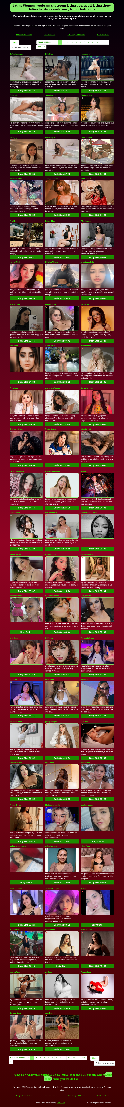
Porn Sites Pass (49, 34)
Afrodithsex (86, 221)
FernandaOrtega (87, 638)
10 (97, 42)
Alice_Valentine (51, 179)
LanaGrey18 (50, 138)
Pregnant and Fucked (24, 34)
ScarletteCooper (52, 889)
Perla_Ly (13, 138)
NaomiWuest (15, 972)
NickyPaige (85, 846)
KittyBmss (14, 638)
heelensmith (86, 54)
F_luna (84, 889)
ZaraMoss (85, 304)
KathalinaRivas (16, 722)
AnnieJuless (86, 345)
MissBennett (86, 429)
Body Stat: (26, 90)
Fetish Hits (61, 1103)
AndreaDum (86, 972)
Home (14, 43)
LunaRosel (49, 763)
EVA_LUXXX (86, 596)
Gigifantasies (86, 95)
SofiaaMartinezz (16, 54)
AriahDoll (13, 221)
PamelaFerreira (16, 763)
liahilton (84, 679)
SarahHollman (87, 388)
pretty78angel (51, 722)
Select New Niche (20, 47)
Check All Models (45, 42)
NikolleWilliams (51, 262)
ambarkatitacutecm (18, 846)
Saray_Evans (50, 429)
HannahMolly (15, 262)
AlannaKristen (87, 555)
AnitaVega (14, 388)
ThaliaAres (85, 763)
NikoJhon (49, 54)
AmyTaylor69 (86, 138)
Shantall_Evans (16, 429)
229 (39, 47)
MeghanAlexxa (87, 805)
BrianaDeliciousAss (89, 512)
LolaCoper (49, 679)
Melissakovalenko (52, 805)
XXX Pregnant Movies (76, 34)
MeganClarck (50, 304)
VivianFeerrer (15, 555)
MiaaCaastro (86, 179)
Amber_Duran (15, 805)
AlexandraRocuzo (52, 388)
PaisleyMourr (50, 221)
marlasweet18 (51, 512)
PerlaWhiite (50, 929)
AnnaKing (85, 471)
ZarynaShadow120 (17, 471)
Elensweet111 (15, 345)
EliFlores (49, 638)
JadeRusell (49, 1013)
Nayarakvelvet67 (16, 889)
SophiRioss (14, 929)
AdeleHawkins (51, 846)
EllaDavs (84, 722)
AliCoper (49, 972)
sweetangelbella (87, 262)
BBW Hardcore (103, 34)
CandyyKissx (15, 1013)
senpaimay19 (50, 95)
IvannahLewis (86, 929)
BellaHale (14, 95)
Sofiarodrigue (15, 679)
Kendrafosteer (15, 596)
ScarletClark (15, 304)
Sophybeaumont (52, 596)
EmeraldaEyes (16, 179)
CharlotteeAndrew (52, 471)
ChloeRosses (50, 555)
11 (102, 42)
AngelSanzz (50, 345)
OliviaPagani (15, 512)
